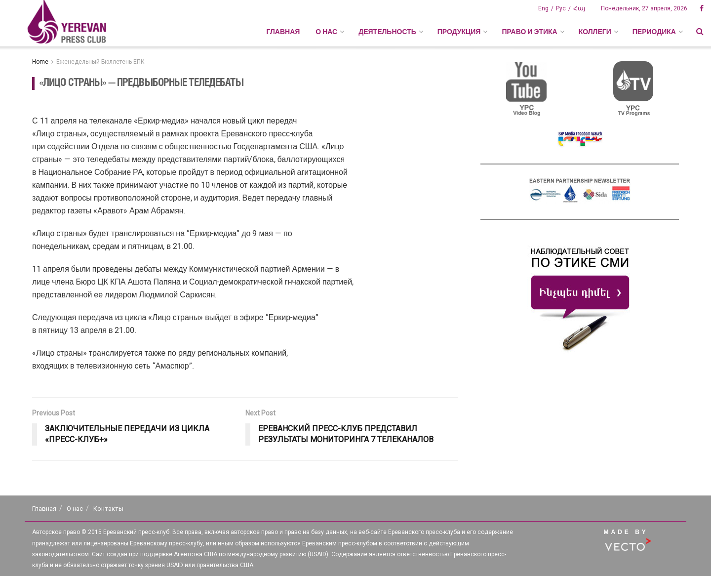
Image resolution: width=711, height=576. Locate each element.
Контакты (108, 508)
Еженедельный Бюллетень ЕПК (100, 61)
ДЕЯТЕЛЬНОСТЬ (387, 32)
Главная (283, 32)
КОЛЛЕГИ (595, 32)
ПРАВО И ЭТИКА (529, 32)
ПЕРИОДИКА (654, 32)
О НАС (326, 32)
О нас (75, 508)
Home (40, 61)
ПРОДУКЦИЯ (459, 32)
